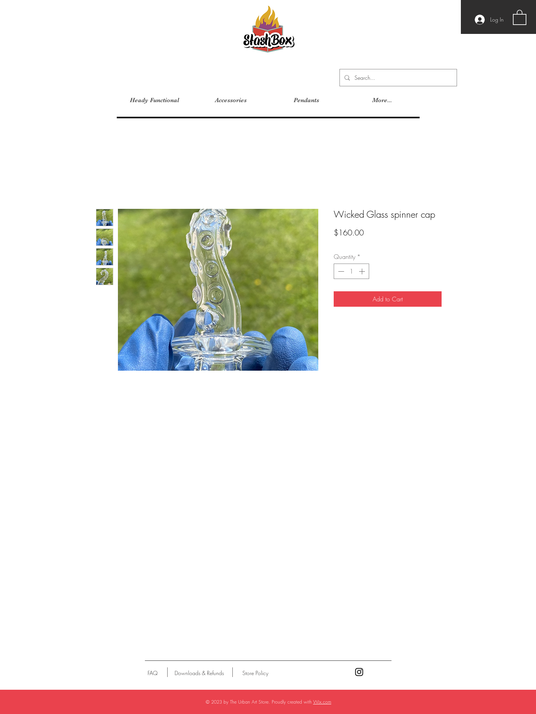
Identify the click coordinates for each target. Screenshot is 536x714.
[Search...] (397, 77)
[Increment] (362, 271)
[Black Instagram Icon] (359, 672)
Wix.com (322, 702)
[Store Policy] (255, 673)
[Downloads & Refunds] (199, 673)
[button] (519, 17)
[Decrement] (340, 271)
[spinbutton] (351, 271)
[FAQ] (152, 673)
